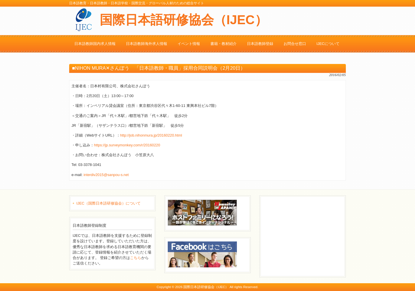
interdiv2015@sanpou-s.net (106, 175)
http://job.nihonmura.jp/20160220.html (151, 135)
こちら (135, 258)
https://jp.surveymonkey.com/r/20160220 (127, 145)
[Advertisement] (306, 236)
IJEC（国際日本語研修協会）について (108, 203)
